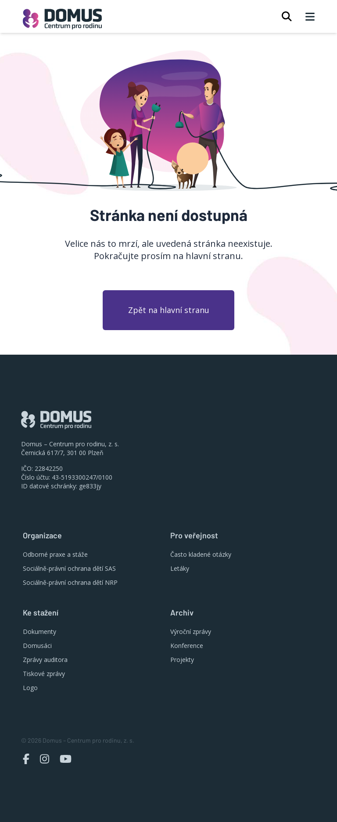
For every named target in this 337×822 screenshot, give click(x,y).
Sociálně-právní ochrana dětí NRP (70, 582)
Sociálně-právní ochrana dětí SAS (69, 568)
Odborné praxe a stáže (55, 554)
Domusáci (37, 645)
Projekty (182, 659)
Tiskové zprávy (44, 673)
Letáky (179, 568)
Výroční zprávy (190, 631)
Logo (30, 687)
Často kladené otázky (200, 554)
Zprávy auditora (45, 659)
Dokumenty (39, 631)
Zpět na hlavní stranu (168, 310)
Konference (186, 645)
